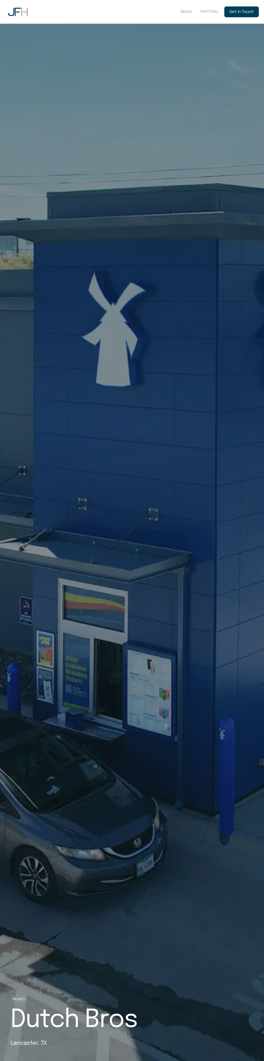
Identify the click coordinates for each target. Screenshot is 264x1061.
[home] (18, 11)
